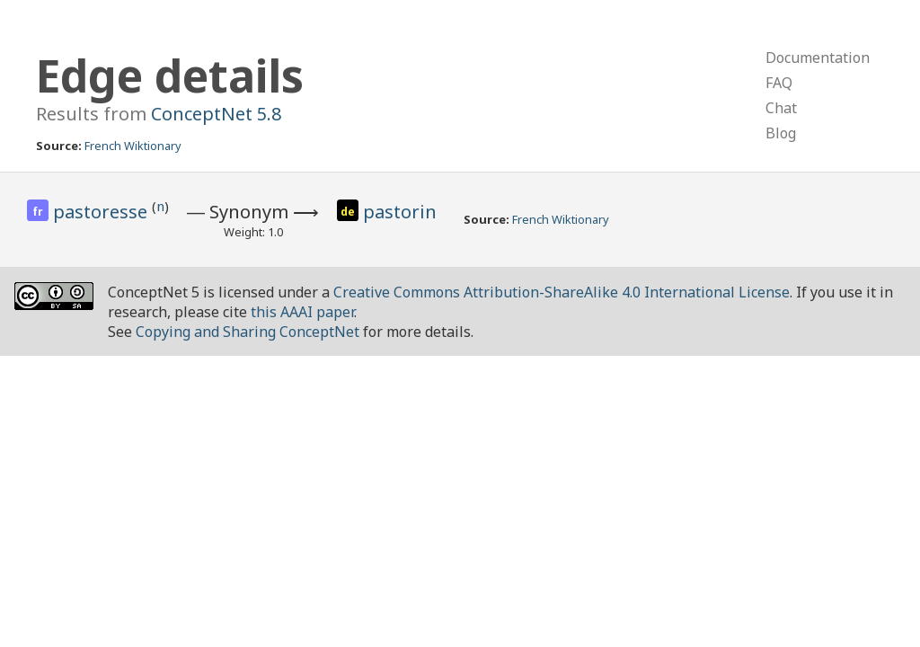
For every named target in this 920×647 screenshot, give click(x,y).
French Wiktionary (132, 145)
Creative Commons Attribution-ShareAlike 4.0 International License (561, 292)
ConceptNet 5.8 (216, 114)
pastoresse (102, 211)
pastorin (400, 211)
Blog (780, 133)
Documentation (817, 57)
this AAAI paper (302, 312)
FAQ (778, 83)
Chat (781, 108)
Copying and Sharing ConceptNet (247, 331)
